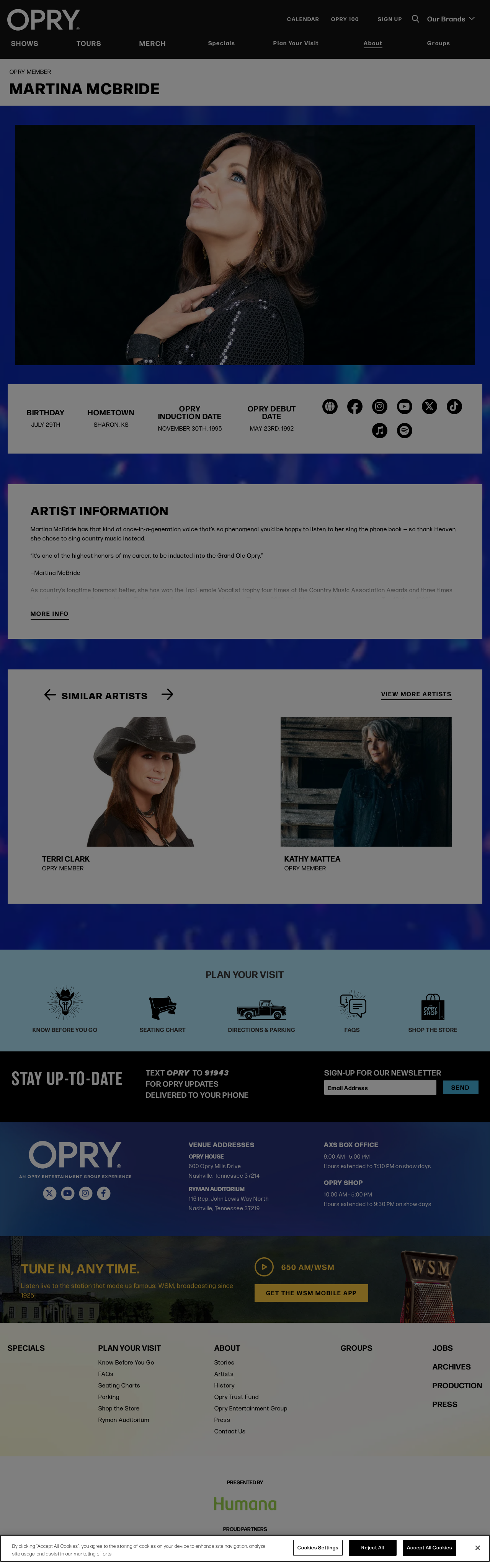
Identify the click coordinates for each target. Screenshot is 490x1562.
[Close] (477, 1547)
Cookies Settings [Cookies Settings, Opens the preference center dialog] (317, 1547)
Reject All (372, 1547)
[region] (245, 1548)
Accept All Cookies (429, 1547)
